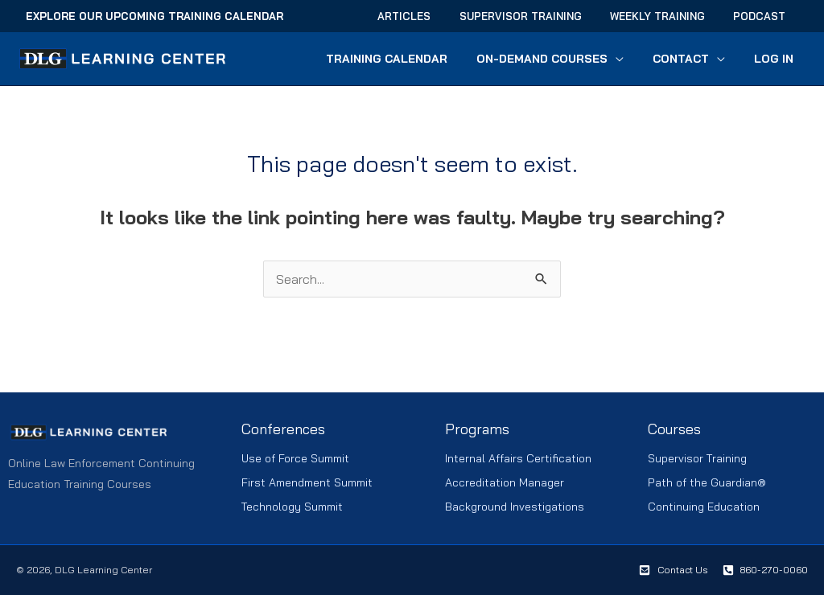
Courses (674, 429)
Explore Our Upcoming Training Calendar (154, 16)
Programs (477, 429)
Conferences (283, 429)
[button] (632, 58)
